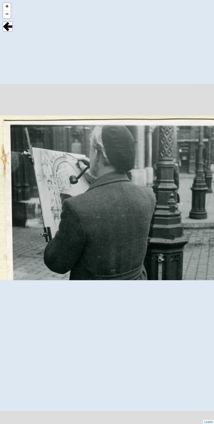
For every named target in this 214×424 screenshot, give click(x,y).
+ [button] (7, 7)
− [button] (7, 14)
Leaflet (208, 421)
